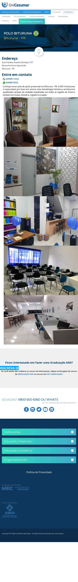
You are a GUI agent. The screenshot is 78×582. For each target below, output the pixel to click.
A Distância (68, 12)
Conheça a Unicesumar (10, 12)
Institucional (12, 432)
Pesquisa (5, 21)
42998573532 (10, 82)
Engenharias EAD (15, 459)
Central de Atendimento (32, 12)
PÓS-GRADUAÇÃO (54, 374)
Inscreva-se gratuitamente (32, 21)
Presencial (57, 12)
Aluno (47, 12)
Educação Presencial (17, 441)
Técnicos (51, 16)
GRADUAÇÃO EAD (26, 374)
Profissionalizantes (37, 16)
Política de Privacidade (39, 472)
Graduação (6, 16)
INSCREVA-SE (9, 368)
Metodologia (63, 16)
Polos (15, 21)
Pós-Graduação (20, 16)
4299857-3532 (11, 79)
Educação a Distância (18, 450)
